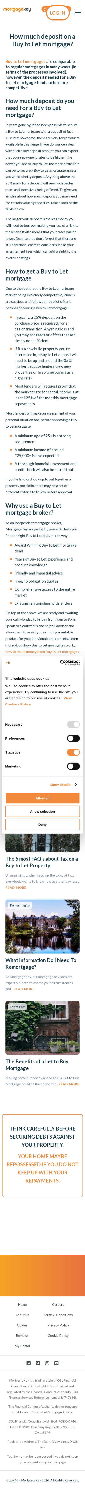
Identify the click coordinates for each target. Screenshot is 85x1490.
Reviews (22, 1335)
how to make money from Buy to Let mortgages (42, 651)
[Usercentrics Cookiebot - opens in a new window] (60, 663)
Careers (58, 1304)
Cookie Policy (58, 1335)
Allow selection (42, 811)
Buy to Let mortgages (25, 61)
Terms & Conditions (58, 1315)
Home (22, 1304)
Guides (22, 1325)
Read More (15, 887)
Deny (42, 824)
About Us (22, 1315)
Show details (60, 784)
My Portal (22, 1346)
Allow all (42, 798)
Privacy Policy (58, 1325)
